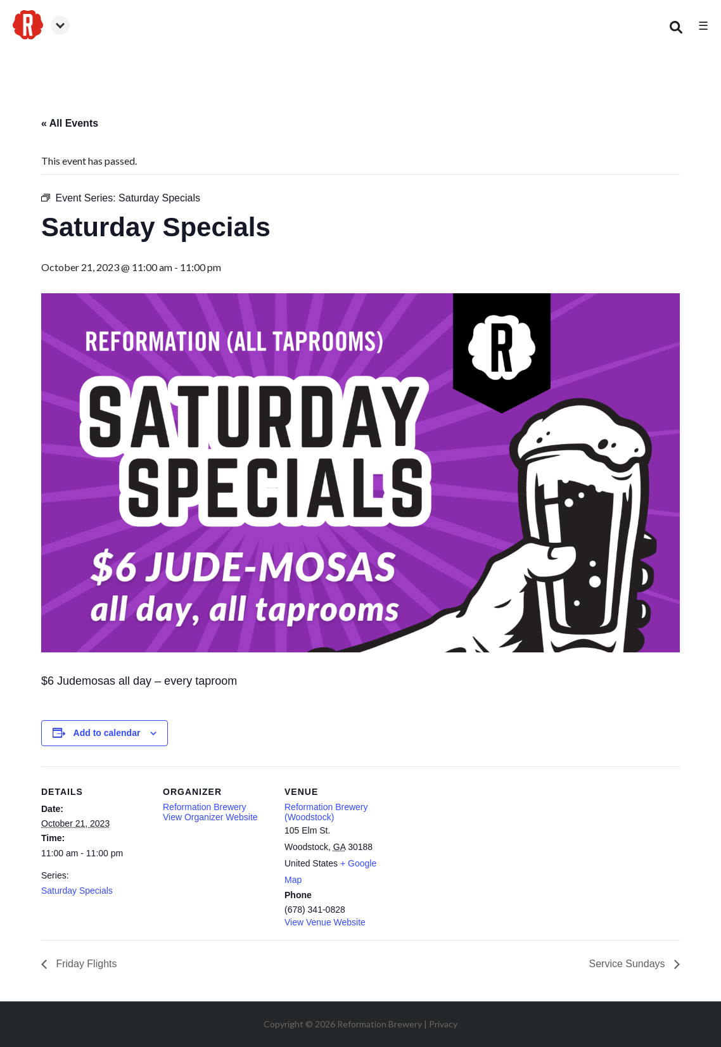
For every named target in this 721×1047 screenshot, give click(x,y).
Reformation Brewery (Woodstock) (326, 812)
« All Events (69, 123)
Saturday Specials (77, 890)
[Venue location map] (473, 853)
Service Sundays (628, 963)
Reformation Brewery (204, 807)
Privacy (443, 1023)
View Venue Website (325, 922)
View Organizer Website (210, 817)
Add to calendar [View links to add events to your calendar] (107, 733)
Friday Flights (85, 963)
